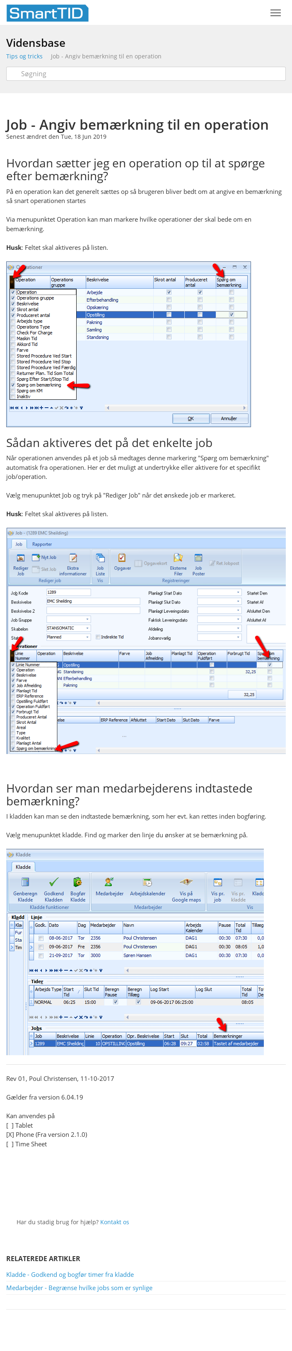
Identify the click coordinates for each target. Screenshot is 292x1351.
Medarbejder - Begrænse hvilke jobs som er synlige (79, 1287)
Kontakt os (114, 1222)
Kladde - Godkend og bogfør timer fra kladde (70, 1274)
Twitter (139, 1195)
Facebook (157, 1195)
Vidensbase (35, 42)
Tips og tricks (24, 56)
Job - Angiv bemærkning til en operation (106, 56)
